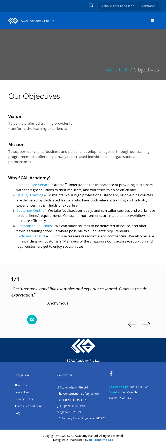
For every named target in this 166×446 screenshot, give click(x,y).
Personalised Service (33, 184)
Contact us (21, 392)
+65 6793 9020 (139, 387)
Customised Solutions (34, 225)
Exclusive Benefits (30, 236)
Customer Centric (30, 210)
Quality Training (29, 195)
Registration (147, 6)
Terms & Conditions (28, 406)
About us (20, 385)
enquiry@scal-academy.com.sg (123, 394)
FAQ (17, 413)
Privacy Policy (24, 399)
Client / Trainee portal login (115, 6)
